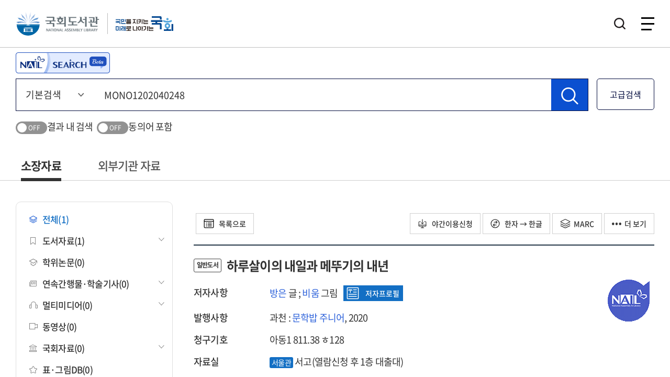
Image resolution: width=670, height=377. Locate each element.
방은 (278, 293)
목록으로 (225, 223)
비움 (310, 293)
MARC (577, 223)
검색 (619, 23)
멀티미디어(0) (61, 305)
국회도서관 (57, 23)
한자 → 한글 (516, 223)
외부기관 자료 (129, 165)
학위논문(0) (56, 262)
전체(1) (49, 219)
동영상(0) (52, 326)
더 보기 (629, 223)
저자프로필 (373, 293)
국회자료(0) (56, 347)
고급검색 (625, 94)
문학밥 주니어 (318, 318)
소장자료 (41, 165)
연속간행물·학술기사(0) (79, 283)
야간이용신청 (445, 223)
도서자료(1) (56, 240)
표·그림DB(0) (61, 369)
